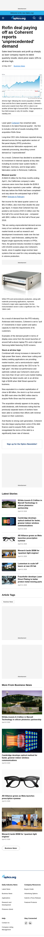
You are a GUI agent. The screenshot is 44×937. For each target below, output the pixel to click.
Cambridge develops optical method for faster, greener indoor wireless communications (19, 757)
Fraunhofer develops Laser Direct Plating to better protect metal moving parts (30, 579)
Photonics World (7, 909)
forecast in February (16, 197)
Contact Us (5, 923)
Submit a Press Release (32, 898)
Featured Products (30, 902)
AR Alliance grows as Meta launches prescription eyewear (30, 538)
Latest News (6, 889)
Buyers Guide (29, 889)
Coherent (15, 123)
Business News (19, 66)
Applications (6, 898)
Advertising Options (31, 893)
